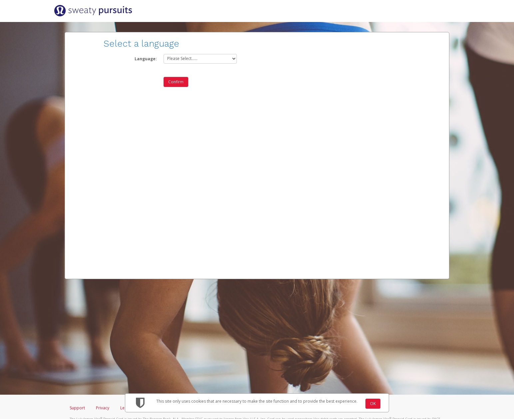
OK (373, 403)
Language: (146, 59)
